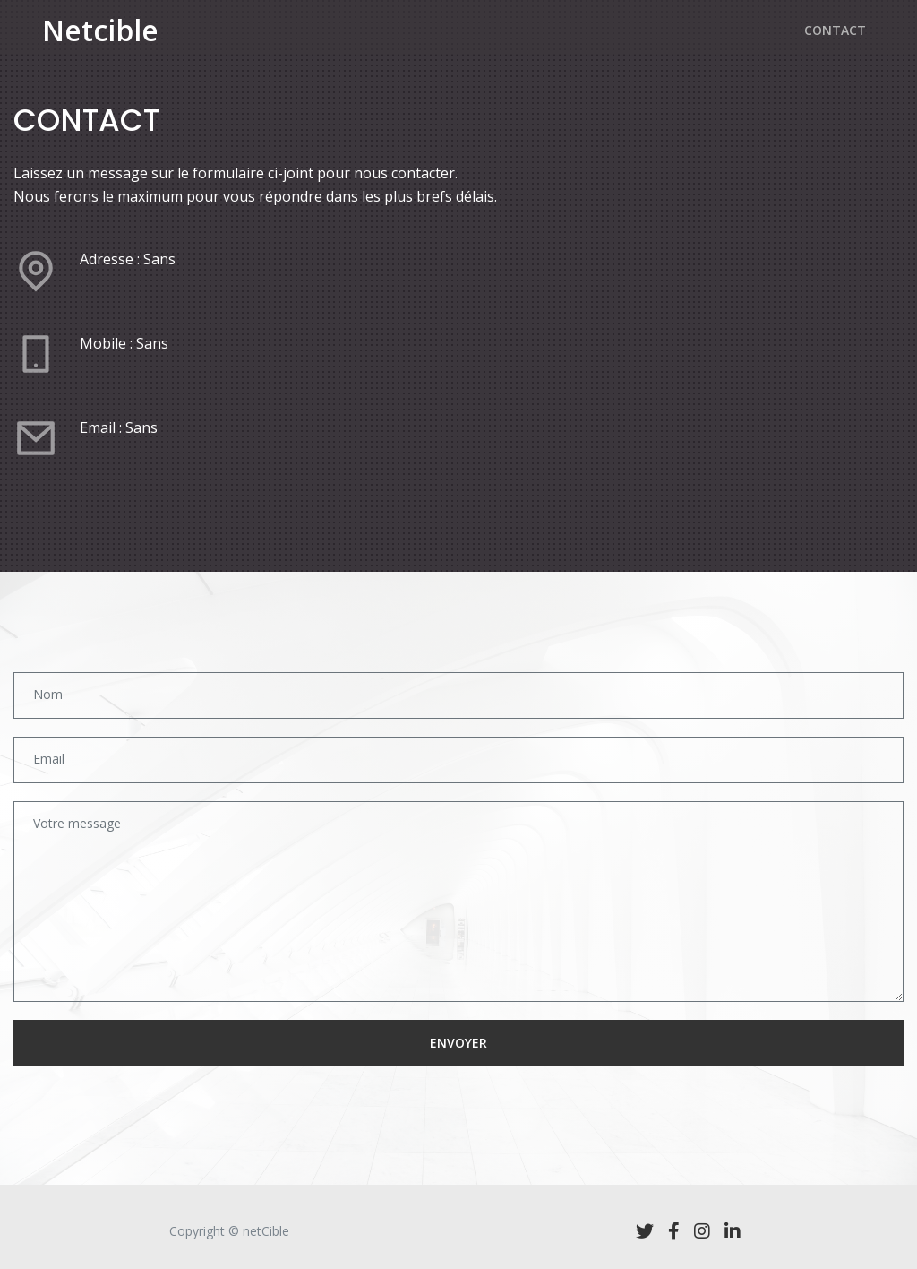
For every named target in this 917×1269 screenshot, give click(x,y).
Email (48, 758)
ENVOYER (458, 1042)
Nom (48, 694)
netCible (266, 1230)
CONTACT (835, 39)
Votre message (77, 823)
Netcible (100, 40)
